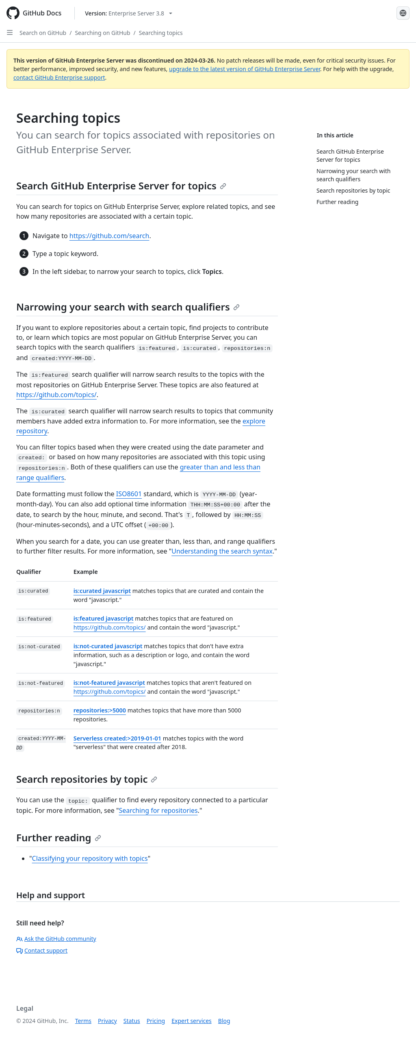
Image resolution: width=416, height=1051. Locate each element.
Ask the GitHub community (56, 938)
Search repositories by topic (86, 779)
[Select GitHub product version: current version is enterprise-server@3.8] (128, 13)
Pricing (156, 1021)
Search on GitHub (43, 33)
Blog (224, 1021)
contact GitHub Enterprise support (59, 77)
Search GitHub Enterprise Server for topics (121, 185)
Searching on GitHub (102, 33)
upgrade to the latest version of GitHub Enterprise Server (244, 69)
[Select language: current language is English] (403, 13)
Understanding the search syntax (222, 551)
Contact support (41, 950)
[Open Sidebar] (9, 32)
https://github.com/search (109, 235)
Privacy (107, 1021)
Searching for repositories (158, 810)
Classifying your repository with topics (90, 858)
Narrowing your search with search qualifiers (128, 306)
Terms (83, 1021)
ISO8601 (129, 493)
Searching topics (161, 33)
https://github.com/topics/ (56, 394)
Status (132, 1021)
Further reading (58, 837)
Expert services (191, 1021)
